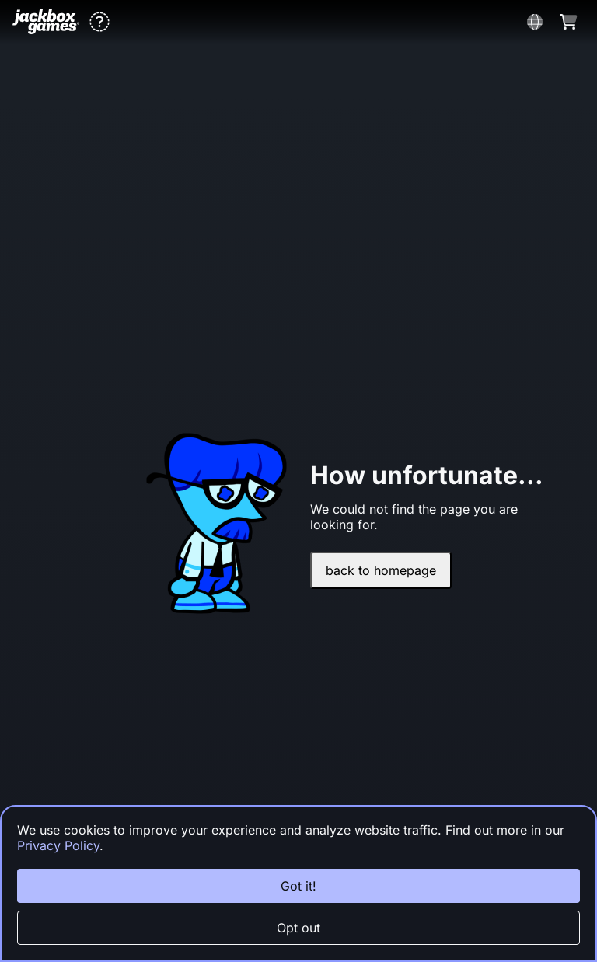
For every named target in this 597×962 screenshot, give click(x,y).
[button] (99, 22)
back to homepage (381, 570)
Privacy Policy (58, 845)
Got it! (298, 886)
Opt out (298, 928)
